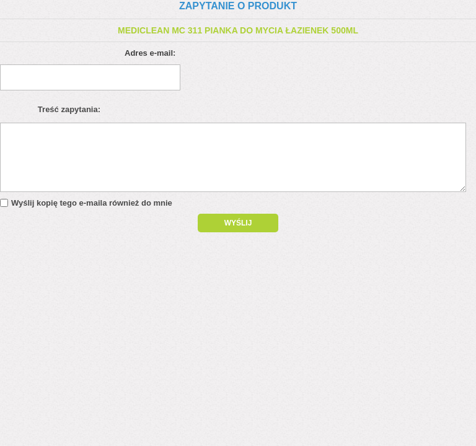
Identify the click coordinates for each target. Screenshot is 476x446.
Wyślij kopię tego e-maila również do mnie (91, 203)
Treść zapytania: (69, 109)
